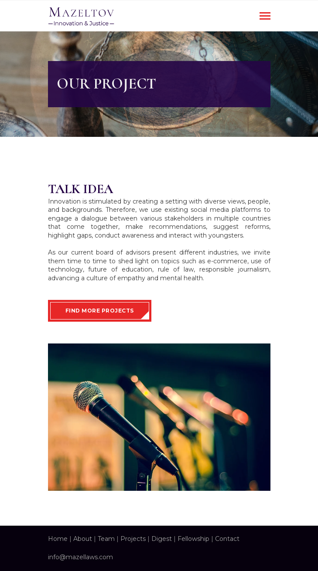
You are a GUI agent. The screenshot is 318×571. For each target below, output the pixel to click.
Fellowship (193, 539)
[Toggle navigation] (265, 16)
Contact (227, 539)
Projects (133, 539)
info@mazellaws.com (80, 557)
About (82, 539)
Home (58, 539)
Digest (161, 539)
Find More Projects (99, 310)
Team (106, 539)
